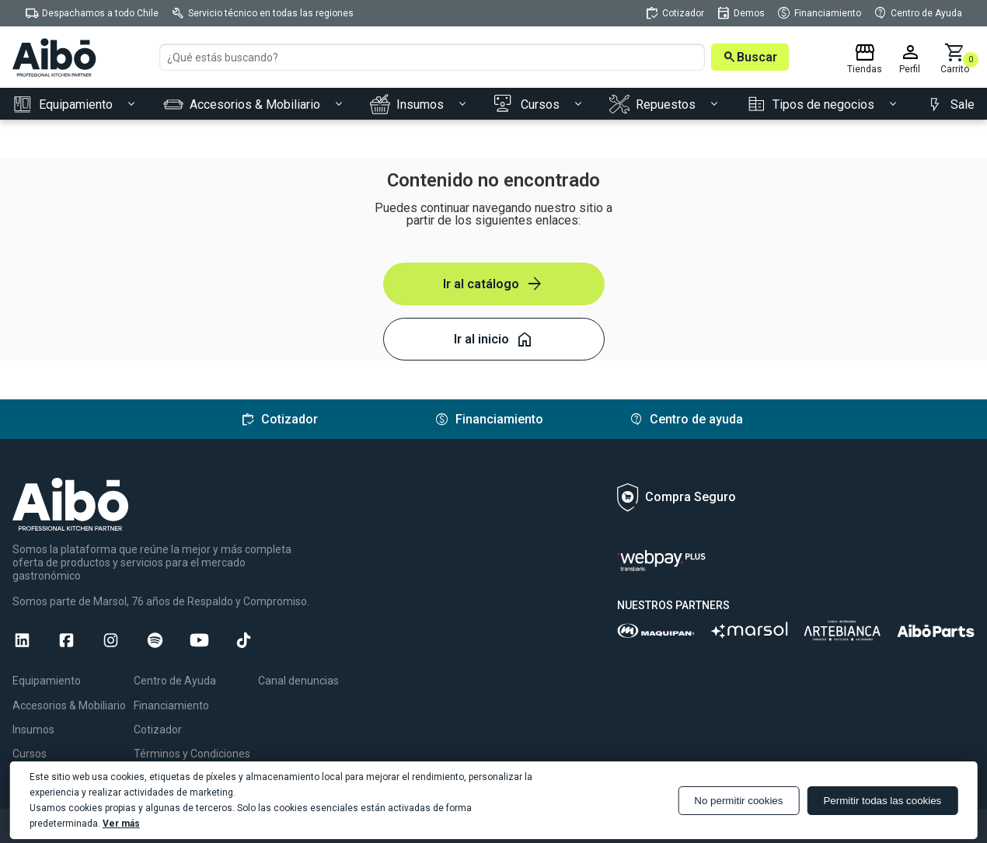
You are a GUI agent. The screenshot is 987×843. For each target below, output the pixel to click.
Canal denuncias (298, 680)
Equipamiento (46, 680)
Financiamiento (171, 705)
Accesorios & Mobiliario (69, 705)
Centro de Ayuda (175, 680)
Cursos (29, 753)
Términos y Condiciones (192, 753)
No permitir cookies (738, 800)
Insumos (33, 729)
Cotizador (158, 729)
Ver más (121, 823)
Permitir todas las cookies (882, 800)
